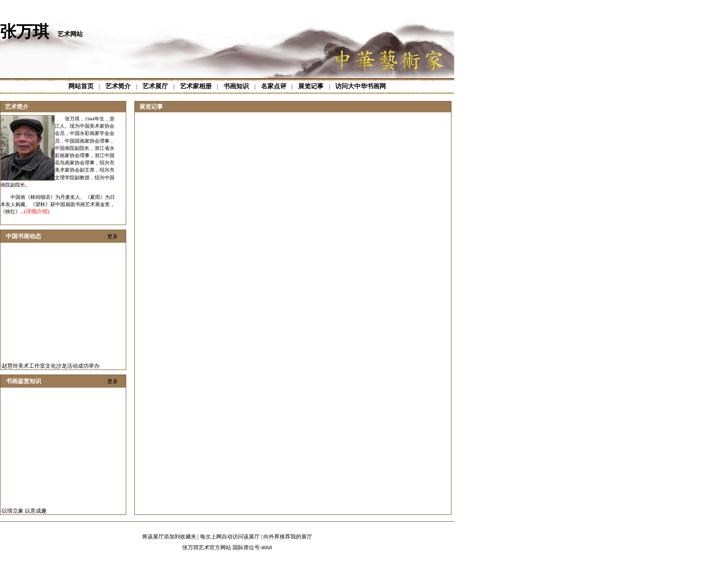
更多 (112, 236)
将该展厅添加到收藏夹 (169, 536)
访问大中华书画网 (360, 86)
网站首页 (81, 86)
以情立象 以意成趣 (24, 512)
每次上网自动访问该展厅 (230, 536)
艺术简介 (118, 86)
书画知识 (236, 86)
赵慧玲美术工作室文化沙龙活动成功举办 (51, 367)
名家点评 (273, 86)
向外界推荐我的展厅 (287, 536)
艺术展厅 (155, 86)
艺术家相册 (196, 86)
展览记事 (310, 86)
